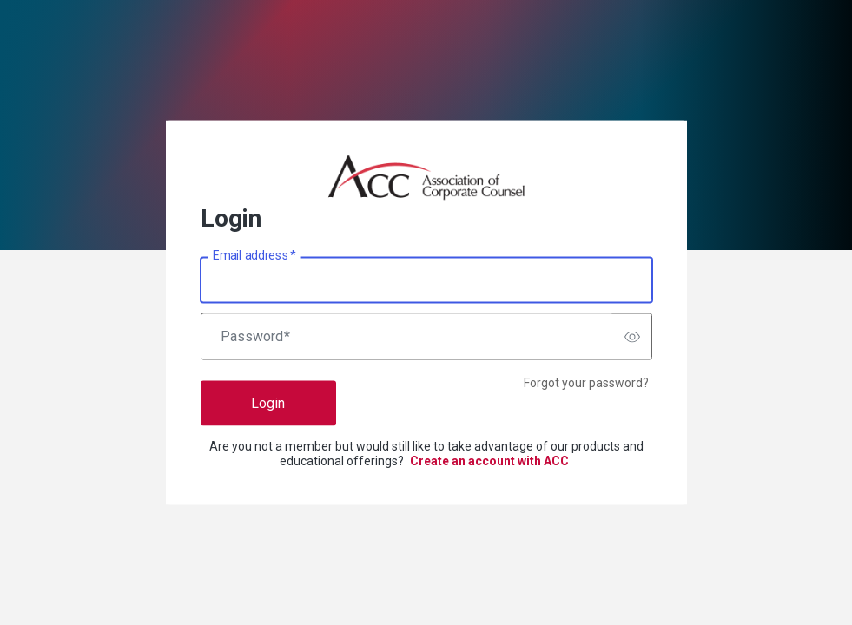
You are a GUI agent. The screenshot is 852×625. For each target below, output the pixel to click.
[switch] (632, 336)
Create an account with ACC (489, 461)
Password (255, 337)
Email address (254, 255)
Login (268, 403)
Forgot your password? (586, 383)
